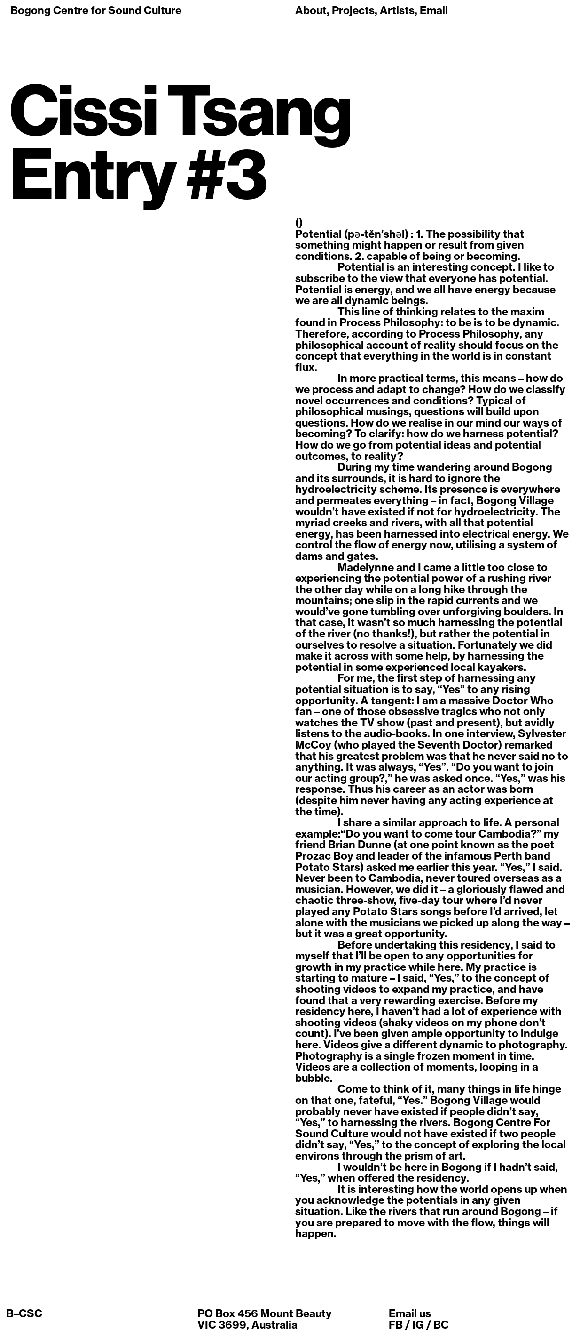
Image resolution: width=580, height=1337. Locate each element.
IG (418, 1324)
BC (441, 1324)
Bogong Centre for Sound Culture (95, 10)
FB (396, 1324)
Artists (397, 10)
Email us (410, 1313)
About (311, 10)
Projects (353, 10)
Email (434, 10)
